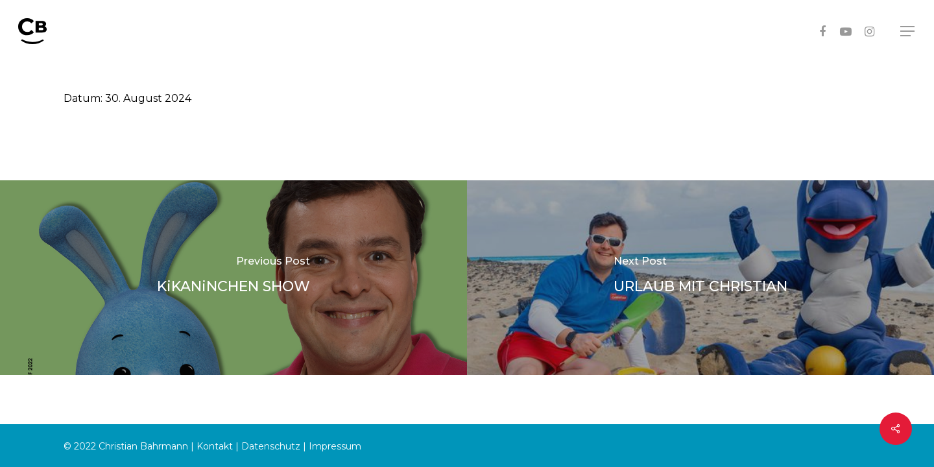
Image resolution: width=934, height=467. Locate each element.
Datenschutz (270, 446)
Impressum (335, 446)
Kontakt (215, 446)
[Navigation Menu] (908, 31)
